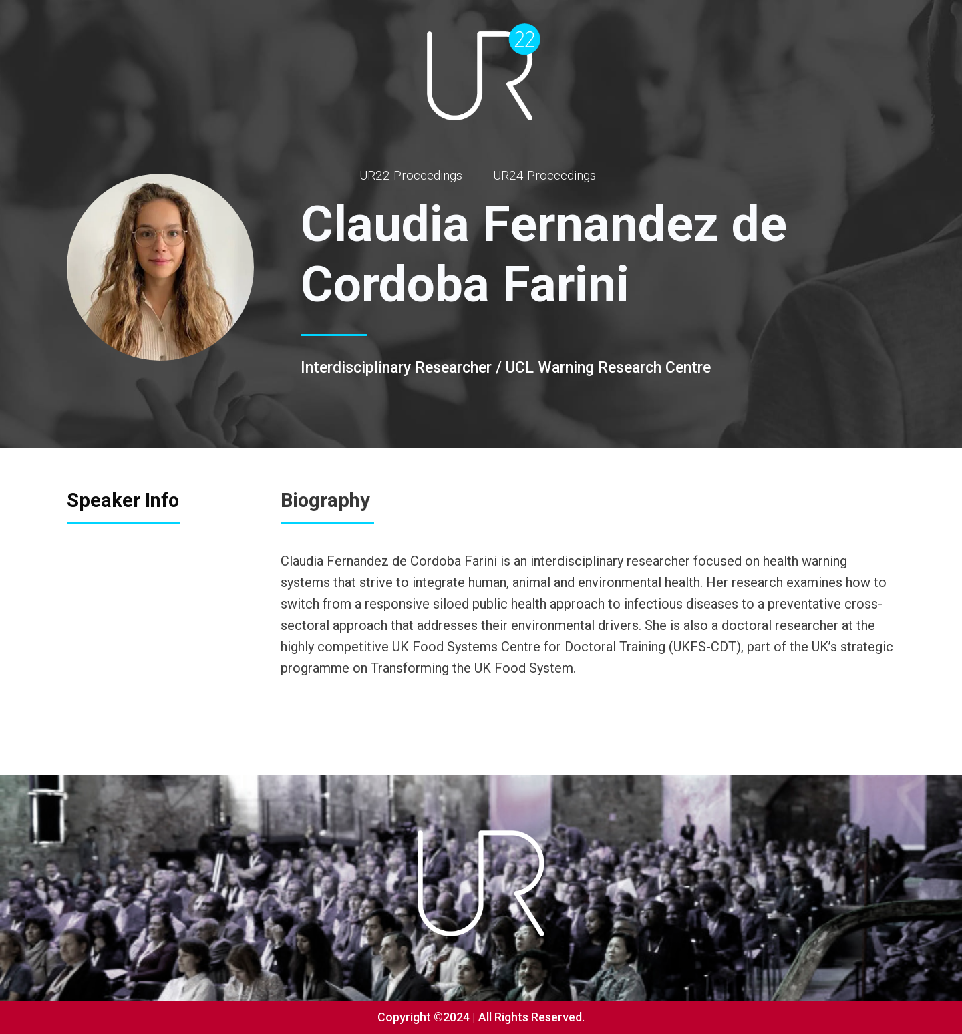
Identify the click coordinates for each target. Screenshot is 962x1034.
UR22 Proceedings (410, 175)
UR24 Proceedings (544, 175)
